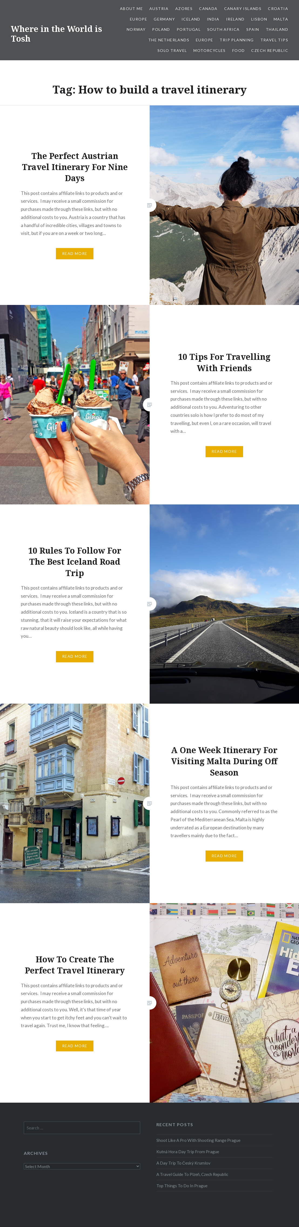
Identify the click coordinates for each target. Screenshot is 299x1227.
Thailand (277, 29)
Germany (164, 19)
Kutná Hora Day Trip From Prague (187, 1151)
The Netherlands (168, 40)
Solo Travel (172, 50)
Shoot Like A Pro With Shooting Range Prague (198, 1140)
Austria (159, 8)
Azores (184, 8)
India (213, 19)
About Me (131, 8)
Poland (161, 29)
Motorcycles (209, 50)
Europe (138, 19)
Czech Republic (269, 50)
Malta (281, 19)
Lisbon (259, 19)
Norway (136, 29)
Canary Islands (243, 8)
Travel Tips (274, 40)
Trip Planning (237, 40)
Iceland (191, 19)
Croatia (278, 8)
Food (238, 50)
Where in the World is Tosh (56, 33)
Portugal (189, 29)
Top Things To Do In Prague (181, 1185)
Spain (252, 29)
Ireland (235, 19)
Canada (208, 8)
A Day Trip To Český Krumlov (183, 1163)
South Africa (223, 29)
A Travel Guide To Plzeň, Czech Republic (192, 1174)
